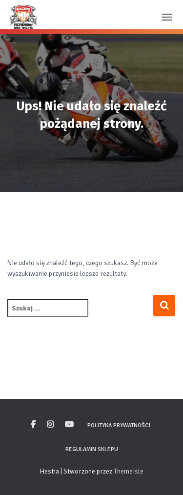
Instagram (50, 424)
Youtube (69, 424)
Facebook (33, 424)
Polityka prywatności (118, 425)
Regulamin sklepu (91, 449)
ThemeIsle (128, 471)
